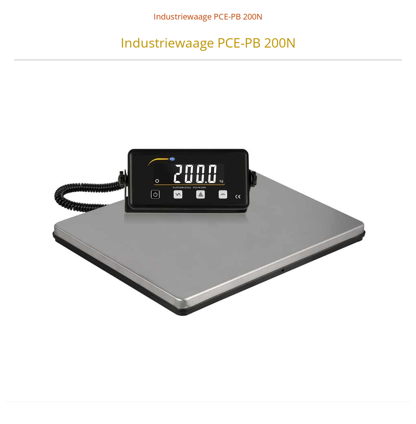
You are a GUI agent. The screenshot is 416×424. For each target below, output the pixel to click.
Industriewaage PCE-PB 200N (208, 16)
